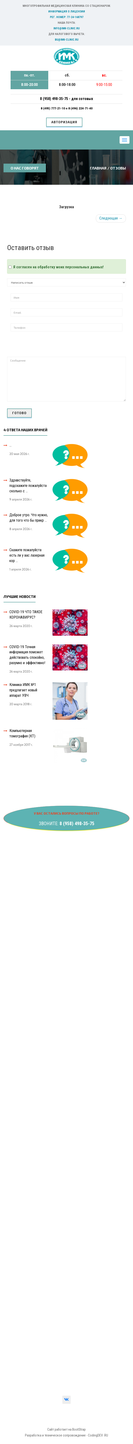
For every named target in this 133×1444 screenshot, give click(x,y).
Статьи (14, 1116)
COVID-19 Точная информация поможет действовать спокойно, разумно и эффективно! (27, 655)
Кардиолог (17, 938)
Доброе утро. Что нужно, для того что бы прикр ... (28, 518)
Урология (16, 878)
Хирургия (16, 912)
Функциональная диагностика (31, 1034)
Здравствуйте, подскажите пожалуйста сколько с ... (28, 485)
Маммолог (17, 964)
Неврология (18, 904)
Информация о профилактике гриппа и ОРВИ (43, 1155)
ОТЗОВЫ (118, 168)
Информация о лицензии (66, 11)
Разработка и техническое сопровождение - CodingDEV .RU (66, 1435)
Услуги (14, 1072)
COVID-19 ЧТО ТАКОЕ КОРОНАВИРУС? (25, 615)
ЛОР (13, 947)
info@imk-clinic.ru (66, 28)
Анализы (16, 861)
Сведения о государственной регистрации (42, 1295)
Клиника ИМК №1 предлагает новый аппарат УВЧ (23, 690)
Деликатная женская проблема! (33, 1195)
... (10, 445)
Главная (98, 168)
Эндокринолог (20, 921)
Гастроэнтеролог (22, 930)
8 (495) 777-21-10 (53, 108)
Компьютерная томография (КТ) (22, 733)
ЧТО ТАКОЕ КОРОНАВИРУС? (31, 1163)
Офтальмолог (19, 956)
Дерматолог (19, 982)
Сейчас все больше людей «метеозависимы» (44, 1212)
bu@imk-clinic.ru (66, 39)
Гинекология (18, 869)
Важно (14, 1124)
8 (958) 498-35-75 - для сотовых (66, 98)
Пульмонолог (19, 990)
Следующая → (110, 218)
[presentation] (46, 348)
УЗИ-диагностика (22, 887)
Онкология (17, 895)
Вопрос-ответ (20, 1099)
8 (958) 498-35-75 (77, 823)
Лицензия (17, 1286)
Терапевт (16, 999)
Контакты (16, 1064)
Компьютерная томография (30, 1025)
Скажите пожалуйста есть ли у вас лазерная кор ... (26, 555)
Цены (13, 1081)
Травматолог (19, 1016)
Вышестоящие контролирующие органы (40, 1304)
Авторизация (64, 122)
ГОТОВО (19, 413)
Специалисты (19, 1090)
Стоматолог (18, 1008)
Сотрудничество (22, 1133)
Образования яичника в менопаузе (35, 1203)
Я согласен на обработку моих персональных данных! (58, 267)
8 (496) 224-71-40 (80, 108)
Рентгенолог (19, 973)
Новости (16, 1107)
